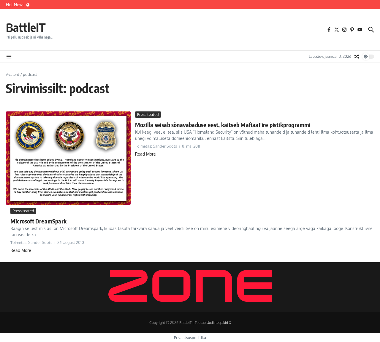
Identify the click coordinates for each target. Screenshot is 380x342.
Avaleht (12, 74)
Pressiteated (148, 114)
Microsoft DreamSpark (38, 221)
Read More (145, 153)
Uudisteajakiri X (219, 322)
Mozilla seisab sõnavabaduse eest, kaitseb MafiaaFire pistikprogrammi (223, 124)
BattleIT (26, 27)
